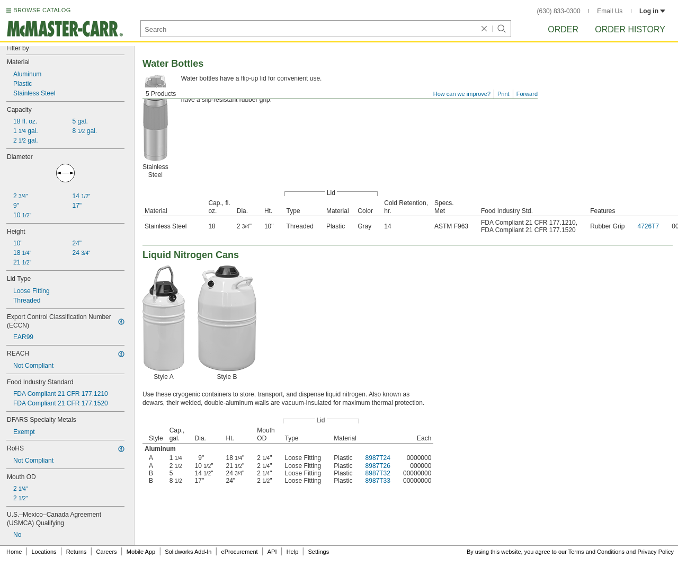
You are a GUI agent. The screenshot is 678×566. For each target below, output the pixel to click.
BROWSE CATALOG (41, 10)
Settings (318, 552)
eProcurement (239, 552)
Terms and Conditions (596, 552)
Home (14, 552)
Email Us (609, 11)
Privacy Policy (656, 552)
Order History (630, 29)
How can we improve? (461, 94)
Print (503, 94)
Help (293, 552)
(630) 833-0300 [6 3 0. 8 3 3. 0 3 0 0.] (559, 11)
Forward (527, 94)
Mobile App (141, 552)
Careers (106, 552)
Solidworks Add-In (188, 552)
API (272, 552)
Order (563, 29)
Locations (44, 552)
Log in (652, 11)
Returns (76, 552)
